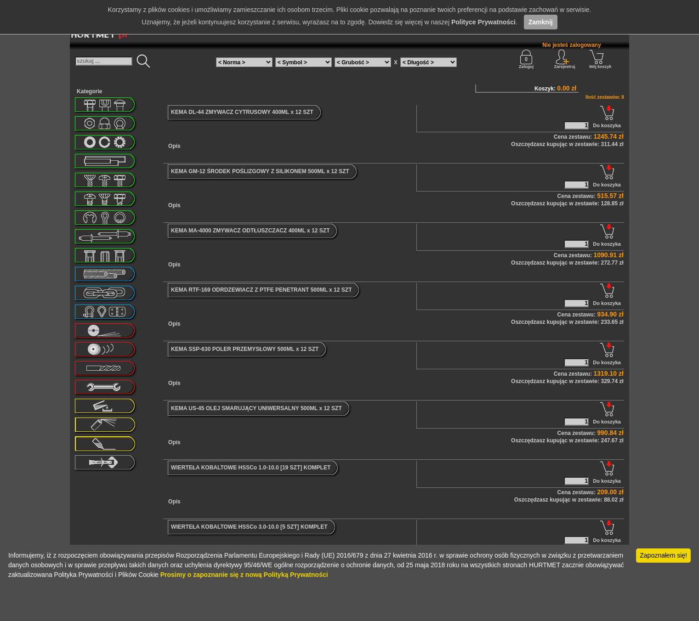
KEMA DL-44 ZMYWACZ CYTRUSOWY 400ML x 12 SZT (242, 112)
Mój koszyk (600, 59)
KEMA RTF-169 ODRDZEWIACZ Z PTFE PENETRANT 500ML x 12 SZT (261, 290)
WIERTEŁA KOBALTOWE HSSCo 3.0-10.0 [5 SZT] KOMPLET (249, 527)
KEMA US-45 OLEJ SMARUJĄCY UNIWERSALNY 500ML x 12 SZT (256, 408)
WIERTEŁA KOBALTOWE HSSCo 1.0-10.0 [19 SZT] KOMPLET (250, 467)
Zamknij (541, 22)
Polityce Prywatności (483, 22)
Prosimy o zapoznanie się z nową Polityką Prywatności (244, 574)
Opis (174, 146)
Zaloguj (526, 59)
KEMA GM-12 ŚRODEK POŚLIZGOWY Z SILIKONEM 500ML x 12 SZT (260, 171)
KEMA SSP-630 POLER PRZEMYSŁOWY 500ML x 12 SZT (244, 349)
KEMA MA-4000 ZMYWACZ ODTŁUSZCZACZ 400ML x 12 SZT (250, 230)
